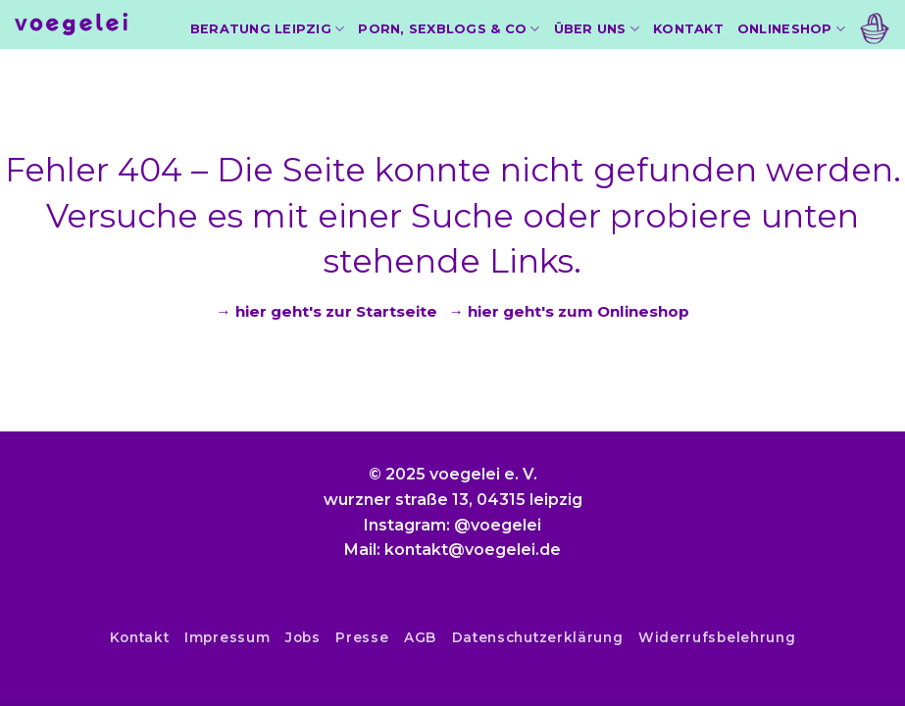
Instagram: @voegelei (452, 525)
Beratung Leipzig (267, 29)
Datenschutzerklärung (538, 637)
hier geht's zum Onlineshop (578, 311)
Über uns (597, 29)
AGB (420, 637)
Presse (361, 637)
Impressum (227, 637)
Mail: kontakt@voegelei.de (452, 549)
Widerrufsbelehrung (716, 637)
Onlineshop (791, 29)
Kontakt (688, 29)
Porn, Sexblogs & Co (448, 29)
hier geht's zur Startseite (336, 311)
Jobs (303, 637)
